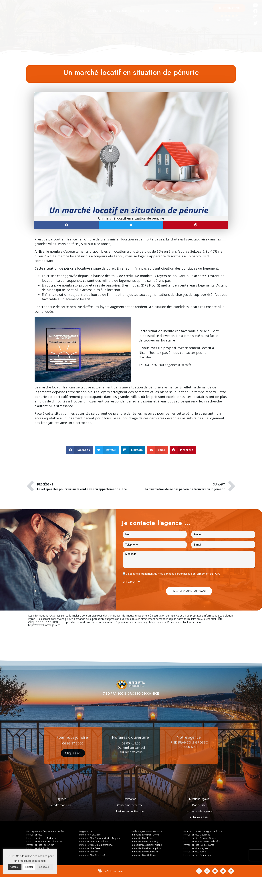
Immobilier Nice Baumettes (197, 855)
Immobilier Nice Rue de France (198, 845)
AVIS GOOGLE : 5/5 (229, 20)
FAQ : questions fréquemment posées (45, 831)
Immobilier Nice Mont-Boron (145, 834)
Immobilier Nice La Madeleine (41, 838)
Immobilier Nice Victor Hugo (145, 841)
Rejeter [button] (29, 867)
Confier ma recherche (130, 805)
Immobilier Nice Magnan (196, 848)
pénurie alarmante (163, 387)
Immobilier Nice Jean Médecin (94, 841)
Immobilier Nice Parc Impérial (146, 848)
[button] (229, 8)
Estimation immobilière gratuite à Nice (202, 831)
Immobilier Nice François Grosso (199, 838)
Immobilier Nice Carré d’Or (92, 855)
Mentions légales (199, 799)
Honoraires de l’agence (199, 811)
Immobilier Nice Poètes (90, 848)
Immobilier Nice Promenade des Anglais (99, 838)
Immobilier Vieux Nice (89, 834)
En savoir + (45, 867)
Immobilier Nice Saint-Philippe (146, 845)
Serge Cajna (85, 831)
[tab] (93, 11)
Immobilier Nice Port (89, 851)
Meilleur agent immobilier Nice (146, 831)
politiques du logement (199, 268)
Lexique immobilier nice (130, 811)
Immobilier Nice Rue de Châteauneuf (44, 841)
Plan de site (199, 805)
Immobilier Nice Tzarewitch (40, 845)
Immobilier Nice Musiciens (196, 834)
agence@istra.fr (178, 365)
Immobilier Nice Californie (144, 855)
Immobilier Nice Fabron (195, 851)
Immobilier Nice (34, 834)
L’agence (61, 799)
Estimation (130, 799)
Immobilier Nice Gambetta (144, 851)
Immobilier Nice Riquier (38, 848)
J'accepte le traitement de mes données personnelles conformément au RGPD (173, 573)
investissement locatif (193, 348)
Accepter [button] (14, 867)
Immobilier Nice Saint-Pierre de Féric (201, 841)
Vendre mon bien (61, 805)
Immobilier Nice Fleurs (142, 838)
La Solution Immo (114, 871)
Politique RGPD (199, 817)
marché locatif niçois (73, 256)
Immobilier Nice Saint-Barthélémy (96, 845)
